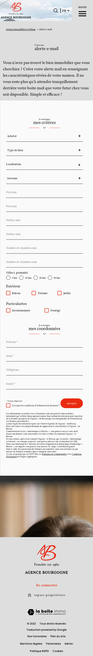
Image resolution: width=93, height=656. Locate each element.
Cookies (58, 651)
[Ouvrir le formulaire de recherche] (55, 10)
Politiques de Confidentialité (54, 454)
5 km (14, 278)
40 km (57, 278)
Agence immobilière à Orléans (20, 29)
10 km (28, 278)
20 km (42, 278)
